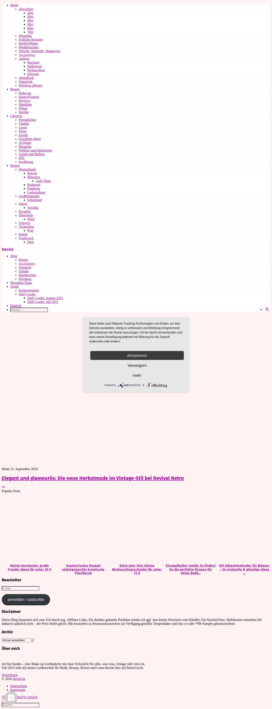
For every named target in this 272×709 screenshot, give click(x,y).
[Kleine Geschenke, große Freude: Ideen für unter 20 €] (28, 529)
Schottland (34, 200)
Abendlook (26, 78)
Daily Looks (27, 294)
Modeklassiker (29, 47)
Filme (23, 131)
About (14, 286)
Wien (30, 219)
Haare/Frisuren (29, 97)
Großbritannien (29, 196)
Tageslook (26, 81)
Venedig (32, 207)
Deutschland (27, 169)
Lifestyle (16, 116)
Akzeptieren (137, 355)
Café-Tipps (43, 181)
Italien (23, 204)
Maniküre (25, 104)
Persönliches (27, 120)
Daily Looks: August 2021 (45, 298)
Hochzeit (33, 62)
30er (30, 16)
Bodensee (33, 184)
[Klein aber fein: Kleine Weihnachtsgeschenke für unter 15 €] (136, 529)
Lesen (23, 127)
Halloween (34, 66)
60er (30, 28)
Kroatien (25, 211)
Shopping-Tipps (21, 282)
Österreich (26, 215)
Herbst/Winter (28, 43)
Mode (14, 5)
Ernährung (26, 162)
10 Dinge (25, 142)
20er (30, 13)
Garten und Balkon (32, 154)
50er (30, 24)
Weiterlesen (10, 675)
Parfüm (24, 112)
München (33, 177)
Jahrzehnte (26, 9)
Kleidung (25, 279)
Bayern (32, 173)
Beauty (15, 89)
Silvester (33, 74)
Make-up (25, 93)
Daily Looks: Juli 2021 (42, 302)
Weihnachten (36, 70)
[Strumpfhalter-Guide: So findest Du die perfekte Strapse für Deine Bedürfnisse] (189, 529)
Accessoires (27, 55)
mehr (137, 375)
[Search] (267, 309)
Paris (30, 242)
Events (23, 135)
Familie (24, 123)
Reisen (15, 165)
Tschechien (26, 226)
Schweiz (24, 223)
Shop (13, 256)
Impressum (17, 690)
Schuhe (24, 271)
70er (30, 32)
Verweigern (137, 365)
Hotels (23, 234)
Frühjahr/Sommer (31, 39)
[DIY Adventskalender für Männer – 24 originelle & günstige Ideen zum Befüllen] (243, 529)
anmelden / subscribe (26, 599)
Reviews (24, 100)
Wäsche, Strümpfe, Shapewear (39, 51)
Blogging (25, 146)
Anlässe (24, 58)
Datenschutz (18, 686)
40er (30, 20)
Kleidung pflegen (30, 85)
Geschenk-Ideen (30, 139)
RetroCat (7, 249)
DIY (22, 158)
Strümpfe (25, 267)
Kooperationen (29, 290)
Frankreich (26, 238)
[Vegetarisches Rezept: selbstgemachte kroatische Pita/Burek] (82, 529)
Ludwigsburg (36, 192)
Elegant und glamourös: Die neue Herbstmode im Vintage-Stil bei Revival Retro (93, 478)
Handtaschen (27, 275)
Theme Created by (20, 697)
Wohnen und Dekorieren (35, 150)
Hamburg (33, 188)
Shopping (25, 36)
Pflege (23, 108)
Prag (30, 230)
